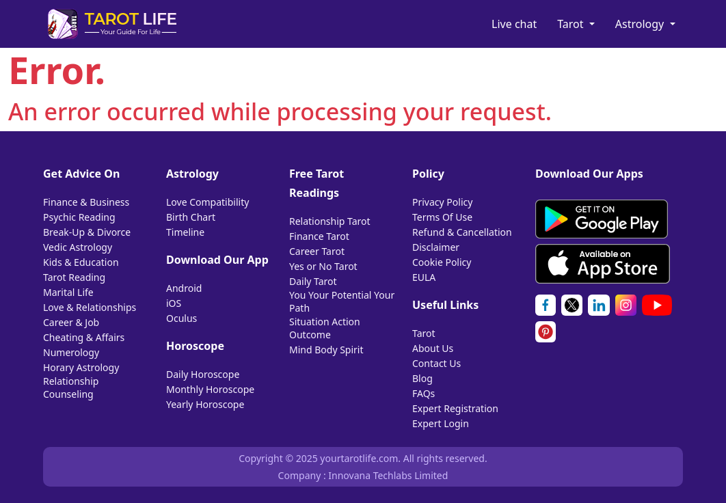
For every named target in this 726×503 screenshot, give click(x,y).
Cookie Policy (441, 262)
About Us (432, 348)
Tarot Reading (74, 277)
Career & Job (71, 322)
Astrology (641, 23)
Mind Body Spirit (326, 349)
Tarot (572, 23)
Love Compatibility (207, 201)
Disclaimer (435, 247)
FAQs (423, 393)
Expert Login (440, 423)
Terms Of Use (442, 216)
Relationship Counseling (70, 387)
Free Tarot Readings (316, 183)
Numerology (71, 352)
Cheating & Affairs (83, 337)
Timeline (185, 232)
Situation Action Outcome (324, 328)
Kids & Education (81, 262)
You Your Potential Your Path (341, 301)
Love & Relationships (89, 307)
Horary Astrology (81, 367)
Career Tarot (317, 251)
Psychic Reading (79, 216)
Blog (422, 378)
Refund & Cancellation (462, 232)
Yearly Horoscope (205, 404)
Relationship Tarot (330, 221)
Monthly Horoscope (210, 389)
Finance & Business (86, 201)
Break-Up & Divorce (87, 232)
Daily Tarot (313, 281)
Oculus (181, 318)
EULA (423, 277)
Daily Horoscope (202, 374)
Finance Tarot (319, 236)
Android (184, 288)
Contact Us (436, 363)
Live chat (514, 23)
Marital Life (68, 292)
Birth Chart (190, 216)
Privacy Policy (442, 201)
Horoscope (195, 345)
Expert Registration (455, 408)
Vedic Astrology (77, 247)
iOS (173, 303)
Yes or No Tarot (323, 266)
